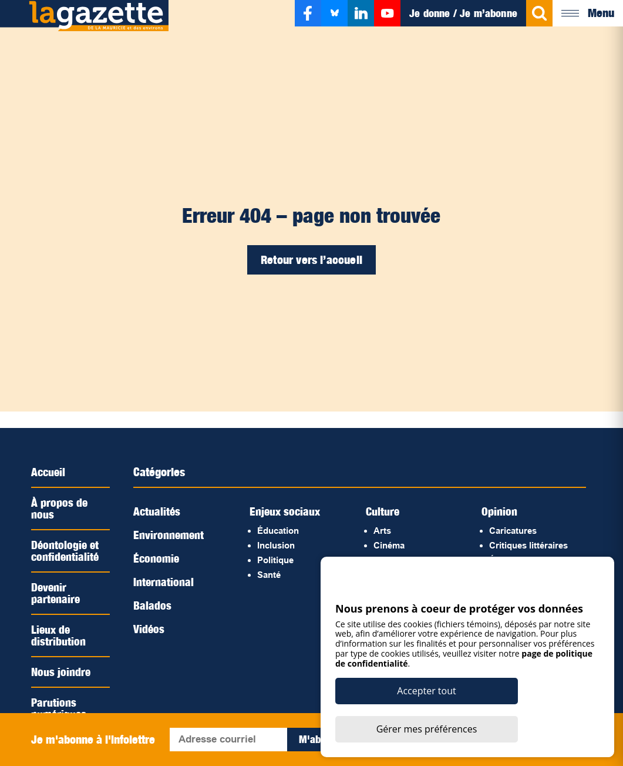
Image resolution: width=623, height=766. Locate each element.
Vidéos (149, 629)
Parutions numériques (59, 708)
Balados (152, 605)
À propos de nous (59, 508)
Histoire (389, 560)
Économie (157, 558)
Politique (275, 560)
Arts (382, 531)
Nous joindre (61, 672)
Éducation (278, 531)
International (163, 582)
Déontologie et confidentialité (65, 551)
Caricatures (513, 531)
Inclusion (276, 545)
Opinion (499, 511)
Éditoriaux (510, 560)
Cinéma (389, 545)
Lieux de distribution (58, 635)
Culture (383, 511)
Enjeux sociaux (286, 511)
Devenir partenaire (56, 593)
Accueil (49, 472)
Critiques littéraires (528, 545)
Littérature (394, 575)
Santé (269, 575)
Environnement (169, 535)
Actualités (157, 511)
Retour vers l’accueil (311, 260)
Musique (391, 589)
